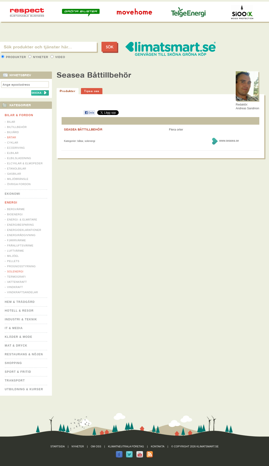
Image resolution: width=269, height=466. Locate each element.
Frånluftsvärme (20, 245)
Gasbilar (14, 173)
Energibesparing (20, 224)
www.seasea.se (229, 140)
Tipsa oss (91, 91)
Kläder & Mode (18, 337)
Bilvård (13, 132)
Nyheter (38, 57)
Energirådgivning (21, 235)
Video (57, 57)
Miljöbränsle (17, 179)
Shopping (13, 363)
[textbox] (48, 47)
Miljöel (13, 255)
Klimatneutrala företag (126, 446)
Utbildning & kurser (24, 389)
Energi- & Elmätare (22, 219)
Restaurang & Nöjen (24, 354)
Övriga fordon (19, 184)
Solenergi (15, 271)
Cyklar (12, 142)
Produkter (14, 57)
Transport (15, 380)
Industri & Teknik (21, 319)
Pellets (13, 261)
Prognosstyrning (21, 266)
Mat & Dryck (16, 345)
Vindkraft (15, 287)
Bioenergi (15, 214)
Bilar (11, 121)
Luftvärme (15, 250)
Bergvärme (16, 209)
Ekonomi (12, 193)
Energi (11, 202)
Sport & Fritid (18, 371)
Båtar (11, 137)
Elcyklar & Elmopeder (25, 163)
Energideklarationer (24, 230)
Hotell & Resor (19, 310)
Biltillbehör (17, 127)
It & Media (14, 328)
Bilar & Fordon (19, 115)
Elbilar (13, 153)
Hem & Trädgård (20, 302)
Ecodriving (16, 147)
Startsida (57, 446)
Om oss (96, 446)
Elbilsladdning (19, 158)
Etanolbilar (16, 168)
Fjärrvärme (16, 240)
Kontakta (157, 446)
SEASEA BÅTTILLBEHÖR (83, 129)
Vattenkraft (17, 281)
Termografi (16, 276)
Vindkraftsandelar (22, 292)
